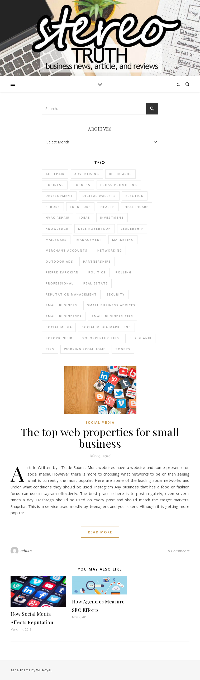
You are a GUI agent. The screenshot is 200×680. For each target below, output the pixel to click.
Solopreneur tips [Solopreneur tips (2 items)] (100, 338)
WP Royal (43, 670)
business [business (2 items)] (55, 185)
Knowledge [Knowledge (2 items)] (57, 229)
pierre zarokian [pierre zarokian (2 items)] (62, 272)
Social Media (100, 422)
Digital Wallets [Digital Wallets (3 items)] (99, 196)
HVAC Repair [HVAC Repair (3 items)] (58, 217)
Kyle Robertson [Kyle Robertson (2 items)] (94, 229)
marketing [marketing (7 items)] (123, 240)
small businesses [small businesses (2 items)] (64, 316)
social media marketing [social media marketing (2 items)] (106, 327)
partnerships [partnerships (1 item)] (97, 261)
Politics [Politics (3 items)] (97, 272)
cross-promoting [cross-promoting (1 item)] (118, 185)
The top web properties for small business (100, 437)
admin (26, 550)
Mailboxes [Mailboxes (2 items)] (56, 240)
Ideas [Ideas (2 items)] (84, 217)
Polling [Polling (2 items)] (124, 272)
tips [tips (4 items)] (50, 349)
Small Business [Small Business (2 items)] (61, 305)
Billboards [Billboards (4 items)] (120, 174)
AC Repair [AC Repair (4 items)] (55, 174)
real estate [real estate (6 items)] (95, 283)
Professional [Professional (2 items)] (60, 283)
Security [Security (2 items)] (116, 294)
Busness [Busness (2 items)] (82, 185)
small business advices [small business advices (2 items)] (111, 305)
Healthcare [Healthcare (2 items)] (137, 207)
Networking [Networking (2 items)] (109, 250)
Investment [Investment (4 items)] (112, 217)
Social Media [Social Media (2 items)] (59, 327)
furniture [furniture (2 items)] (80, 207)
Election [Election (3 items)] (135, 196)
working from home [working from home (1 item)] (85, 349)
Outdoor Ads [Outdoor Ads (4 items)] (59, 261)
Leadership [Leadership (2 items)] (132, 229)
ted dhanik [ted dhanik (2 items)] (140, 338)
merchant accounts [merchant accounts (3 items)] (67, 250)
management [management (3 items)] (89, 240)
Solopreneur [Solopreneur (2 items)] (59, 338)
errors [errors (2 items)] (53, 207)
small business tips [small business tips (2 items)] (112, 316)
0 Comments (178, 550)
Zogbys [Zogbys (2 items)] (123, 349)
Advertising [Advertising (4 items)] (86, 174)
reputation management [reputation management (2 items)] (71, 294)
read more (100, 532)
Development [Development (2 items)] (59, 196)
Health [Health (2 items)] (108, 207)
